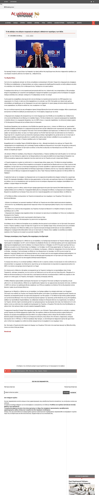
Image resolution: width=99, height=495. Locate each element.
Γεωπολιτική (70, 22)
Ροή (36, 411)
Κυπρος (50, 22)
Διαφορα (79, 22)
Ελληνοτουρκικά (59, 22)
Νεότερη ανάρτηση (9, 427)
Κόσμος (29, 22)
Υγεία (43, 22)
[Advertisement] (68, 14)
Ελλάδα (15, 22)
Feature (45, 411)
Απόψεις (37, 22)
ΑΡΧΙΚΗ (6, 1)
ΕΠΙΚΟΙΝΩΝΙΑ (13, 1)
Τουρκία (40, 411)
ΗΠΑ (27, 411)
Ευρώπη (22, 22)
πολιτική (31, 411)
